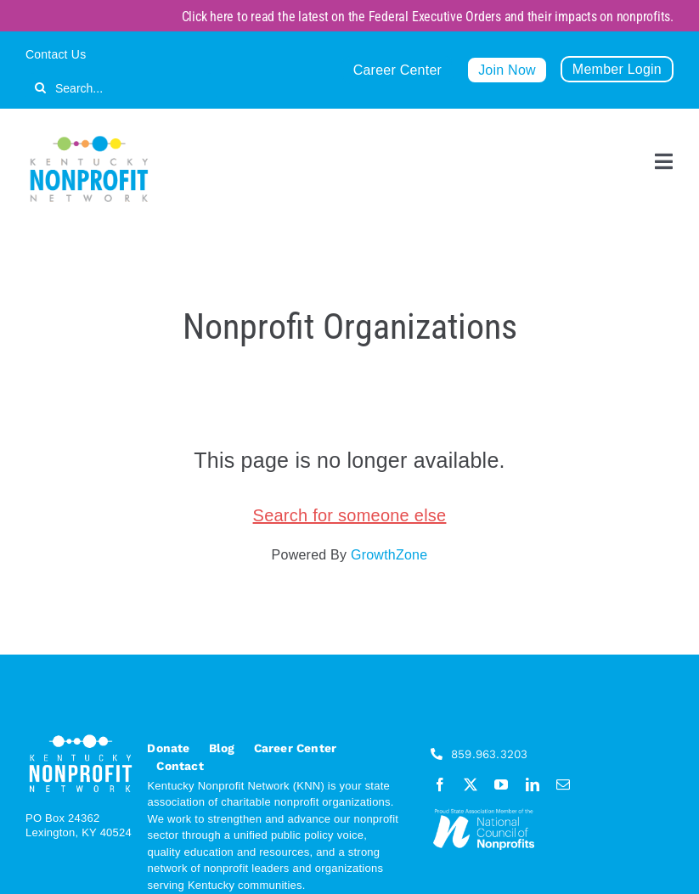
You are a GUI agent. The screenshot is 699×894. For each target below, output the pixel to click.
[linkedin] (532, 784)
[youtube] (501, 784)
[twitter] (470, 784)
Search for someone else (350, 515)
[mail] (563, 784)
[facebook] (440, 784)
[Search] (40, 88)
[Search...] (121, 88)
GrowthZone (389, 555)
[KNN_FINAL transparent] (89, 139)
